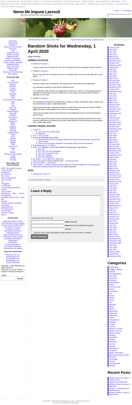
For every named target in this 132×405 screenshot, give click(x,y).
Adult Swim (37, 161)
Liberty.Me (13, 113)
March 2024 (113, 56)
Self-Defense (114, 348)
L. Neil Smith (6, 186)
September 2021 (115, 113)
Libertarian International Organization (12, 240)
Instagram (12, 109)
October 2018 (114, 179)
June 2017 (113, 212)
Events (111, 285)
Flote (13, 98)
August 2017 (113, 208)
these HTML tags (46, 222)
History (111, 298)
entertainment (114, 282)
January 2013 (114, 219)
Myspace (13, 127)
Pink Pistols (13, 242)
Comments (127, 11)
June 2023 (113, 72)
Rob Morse (89, 143)
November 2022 (115, 87)
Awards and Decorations (13, 47)
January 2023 (114, 83)
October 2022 (114, 89)
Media (111, 307)
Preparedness (114, 320)
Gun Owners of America (13, 227)
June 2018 (113, 188)
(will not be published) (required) (79, 229)
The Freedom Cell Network (13, 100)
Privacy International (12, 244)
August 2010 (113, 223)
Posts (117, 11)
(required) (71, 226)
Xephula (13, 158)
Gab (12, 102)
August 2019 (113, 157)
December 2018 (115, 175)
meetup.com (12, 121)
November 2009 (115, 241)
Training (112, 361)
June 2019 (113, 162)
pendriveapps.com (13, 257)
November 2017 (115, 201)
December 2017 (115, 199)
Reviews (112, 340)
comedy (112, 271)
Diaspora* (12, 90)
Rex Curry (5, 176)
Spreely (13, 140)
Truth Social (13, 146)
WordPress (66, 403)
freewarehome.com (13, 255)
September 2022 (115, 91)
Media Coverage (13, 55)
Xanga (12, 156)
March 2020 (113, 142)
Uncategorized (114, 363)
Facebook (12, 94)
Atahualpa (75, 403)
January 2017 (114, 217)
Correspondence (115, 274)
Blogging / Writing (115, 269)
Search (4, 275)
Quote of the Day (13, 66)
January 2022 (114, 107)
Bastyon (13, 84)
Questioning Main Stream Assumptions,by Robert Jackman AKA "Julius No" (12, 196)
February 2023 (114, 80)
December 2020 (115, 122)
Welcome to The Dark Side (13, 72)
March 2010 (113, 234)
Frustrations (113, 291)
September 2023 (115, 65)
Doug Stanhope (7, 207)
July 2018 (112, 186)
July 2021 (112, 116)
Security (112, 346)
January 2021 (114, 120)
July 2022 (112, 94)
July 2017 (112, 210)
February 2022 (114, 105)
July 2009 (112, 245)
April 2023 (113, 76)
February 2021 (114, 118)
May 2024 (112, 52)
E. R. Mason (50, 145)
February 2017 (114, 214)
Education (12, 49)
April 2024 (113, 54)
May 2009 (112, 250)
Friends (112, 289)
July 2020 (112, 133)
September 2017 (115, 206)
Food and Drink (115, 287)
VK (13, 150)
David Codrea (43, 141)
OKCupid (13, 131)
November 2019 (115, 151)
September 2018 (115, 181)
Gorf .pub (12, 107)
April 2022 (113, 100)
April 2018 (113, 192)
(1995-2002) (49, 132)
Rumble (13, 138)
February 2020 (114, 144)
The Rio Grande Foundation (11, 203)
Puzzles (112, 326)
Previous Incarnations (13, 60)
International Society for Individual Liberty (12, 232)
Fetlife (13, 96)
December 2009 (115, 239)
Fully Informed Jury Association (12, 223)
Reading (112, 335)
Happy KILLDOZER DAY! (118, 382)
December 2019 (115, 149)
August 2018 (113, 184)
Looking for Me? (13, 53)
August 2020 (113, 131)
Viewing (112, 366)
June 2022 (113, 96)
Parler (13, 135)
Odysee (13, 129)
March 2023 (113, 78)
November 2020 (115, 124)
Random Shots (12, 68)
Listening (112, 304)
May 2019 (112, 164)
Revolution (113, 342)
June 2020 (113, 135)
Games (111, 296)
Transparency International (13, 248)
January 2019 (114, 173)
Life (110, 302)
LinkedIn (13, 115)
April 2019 (113, 166)
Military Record (12, 56)
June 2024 (113, 50)
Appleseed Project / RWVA (13, 221)
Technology (113, 359)
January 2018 (114, 197)
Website (68, 233)
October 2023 (114, 63)
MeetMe (13, 119)
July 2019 (112, 160)
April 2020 (113, 140)
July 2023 (112, 70)
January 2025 (114, 48)
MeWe (12, 123)
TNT (34, 136)
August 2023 (113, 67)
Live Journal (12, 117)
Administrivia (13, 43)
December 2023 (115, 61)
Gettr (13, 106)
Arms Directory (12, 82)
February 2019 (114, 171)
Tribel (13, 144)
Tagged (13, 142)
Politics (111, 318)
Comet (35, 130)
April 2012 (113, 221)
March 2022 (113, 102)
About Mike (13, 41)
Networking (113, 311)
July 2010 (112, 225)
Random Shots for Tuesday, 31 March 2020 (87, 40)
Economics (113, 278)
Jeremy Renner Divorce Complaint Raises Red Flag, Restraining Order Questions (68, 140)
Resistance (113, 337)
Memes (112, 309)
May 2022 (112, 98)
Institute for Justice (13, 229)
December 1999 (115, 256)
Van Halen (36, 159)
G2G (13, 104)
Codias (12, 88)
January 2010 (114, 236)
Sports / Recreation (116, 353)
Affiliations (12, 45)
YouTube (13, 160)
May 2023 (112, 74)
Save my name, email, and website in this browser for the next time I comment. (63, 236)
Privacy (112, 324)
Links (13, 51)
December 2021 (115, 109)
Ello (12, 92)
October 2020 (114, 127)
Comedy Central (39, 163)
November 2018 (115, 177)
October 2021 (114, 111)
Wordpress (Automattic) (12, 154)
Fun (110, 293)
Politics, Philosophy (13, 58)
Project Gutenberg (13, 262)
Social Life (13, 70)
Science (112, 344)
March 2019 (113, 168)
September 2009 (115, 243)
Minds (13, 125)
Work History (13, 74)
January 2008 (114, 252)
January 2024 (114, 59)
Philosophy (113, 315)
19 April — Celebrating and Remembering (119, 389)
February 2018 (114, 195)
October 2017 (114, 203)
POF (12, 137)
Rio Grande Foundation (12, 246)
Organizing (113, 313)
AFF (12, 80)
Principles (112, 322)
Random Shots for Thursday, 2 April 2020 (44, 40)
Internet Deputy (13, 111)
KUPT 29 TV (37, 147)
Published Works (13, 64)
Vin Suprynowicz (7, 209)
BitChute (13, 86)
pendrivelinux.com (12, 259)
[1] (39, 129)
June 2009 (113, 247)
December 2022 (115, 85)
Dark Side (112, 276)
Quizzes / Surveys (115, 329)
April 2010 (113, 232)
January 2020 (114, 146)
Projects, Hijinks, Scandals (13, 62)
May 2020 (112, 138)
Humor (111, 300)
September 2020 (115, 129)
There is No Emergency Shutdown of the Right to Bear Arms (60, 143)
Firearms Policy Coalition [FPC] (12, 225)
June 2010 (113, 228)
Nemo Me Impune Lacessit (36, 12)
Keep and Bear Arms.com (12, 235)
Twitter (12, 148)
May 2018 (112, 190)
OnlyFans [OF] (12, 133)
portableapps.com (12, 261)
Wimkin (13, 152)
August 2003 (113, 254)
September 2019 (115, 155)
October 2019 (114, 153)
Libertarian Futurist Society (13, 237)
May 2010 (112, 230)
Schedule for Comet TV (41, 174)
